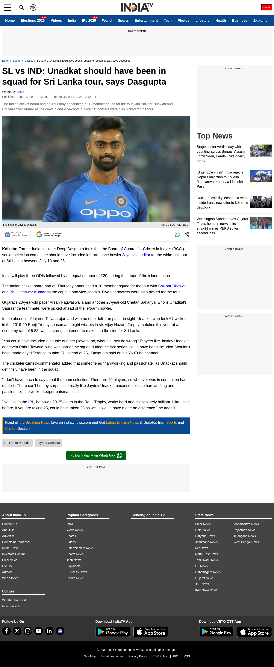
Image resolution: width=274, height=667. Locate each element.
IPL (31, 402)
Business (239, 20)
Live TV (7, 566)
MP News (201, 548)
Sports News (75, 554)
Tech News (74, 560)
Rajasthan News (245, 530)
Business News (77, 572)
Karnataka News (206, 590)
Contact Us (9, 524)
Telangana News (245, 536)
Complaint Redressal (16, 542)
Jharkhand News (206, 542)
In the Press (10, 548)
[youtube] (38, 631)
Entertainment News (80, 548)
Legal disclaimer (112, 656)
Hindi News (9, 560)
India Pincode (11, 606)
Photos (183, 20)
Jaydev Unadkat (136, 255)
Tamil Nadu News (207, 560)
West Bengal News (246, 542)
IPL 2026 (89, 20)
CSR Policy (160, 656)
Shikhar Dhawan (172, 286)
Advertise (8, 536)
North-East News (206, 554)
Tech (168, 20)
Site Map (90, 656)
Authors (7, 572)
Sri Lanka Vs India (17, 443)
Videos (56, 20)
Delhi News (202, 530)
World (107, 20)
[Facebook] (6, 631)
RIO (175, 656)
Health (220, 20)
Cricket (29, 60)
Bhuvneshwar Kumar (27, 292)
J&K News (202, 584)
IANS (20, 91)
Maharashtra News (246, 524)
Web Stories (10, 578)
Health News (75, 578)
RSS (187, 656)
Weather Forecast (14, 600)
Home (10, 20)
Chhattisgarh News (208, 572)
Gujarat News (204, 578)
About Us (8, 530)
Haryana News (205, 536)
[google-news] (60, 631)
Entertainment (146, 20)
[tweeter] (17, 631)
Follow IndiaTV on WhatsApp (96, 455)
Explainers (73, 566)
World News (75, 530)
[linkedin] (49, 631)
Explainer (261, 20)
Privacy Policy (137, 656)
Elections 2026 (33, 20)
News (5, 60)
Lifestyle (202, 20)
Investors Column (14, 554)
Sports (123, 20)
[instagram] (28, 631)
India (72, 20)
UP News (201, 566)
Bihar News (203, 524)
